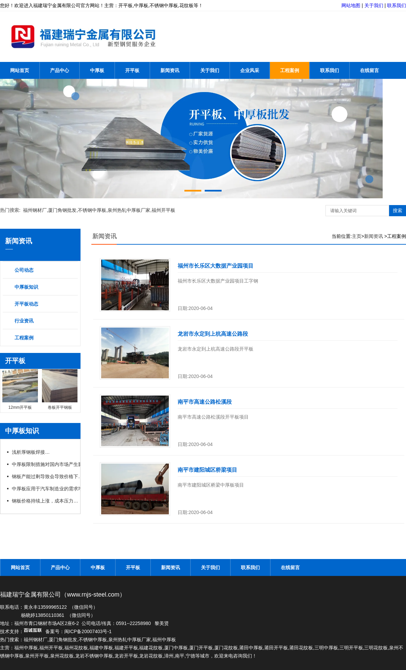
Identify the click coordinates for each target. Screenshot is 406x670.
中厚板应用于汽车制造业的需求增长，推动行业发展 (66, 488)
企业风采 (249, 70)
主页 (356, 236)
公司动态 (24, 270)
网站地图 (350, 5)
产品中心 (59, 70)
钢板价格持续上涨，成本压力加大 (47, 501)
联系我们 (396, 5)
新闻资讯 (169, 70)
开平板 (132, 70)
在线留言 (369, 70)
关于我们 (373, 5)
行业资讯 (24, 320)
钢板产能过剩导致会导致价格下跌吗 (49, 476)
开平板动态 (26, 304)
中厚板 (97, 70)
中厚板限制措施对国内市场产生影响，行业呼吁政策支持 (70, 464)
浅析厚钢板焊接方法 (33, 452)
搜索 (397, 210)
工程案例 (289, 70)
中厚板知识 (26, 287)
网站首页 (19, 70)
